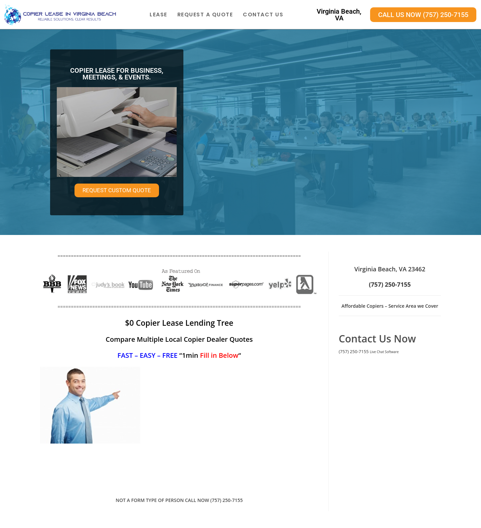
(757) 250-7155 (354, 351)
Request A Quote (205, 14)
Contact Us (263, 14)
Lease (158, 14)
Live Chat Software (384, 351)
